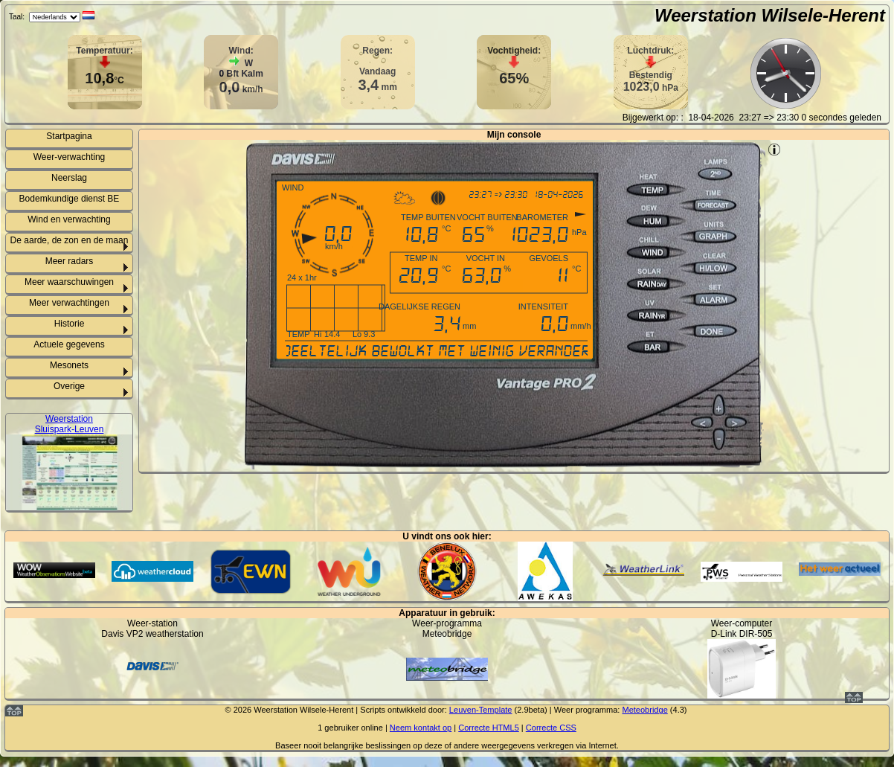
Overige (69, 386)
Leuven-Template (480, 709)
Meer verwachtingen (69, 303)
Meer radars (69, 261)
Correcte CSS (551, 727)
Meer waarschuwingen (69, 282)
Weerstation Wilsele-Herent (770, 15)
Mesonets (69, 365)
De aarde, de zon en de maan (69, 240)
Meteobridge (644, 709)
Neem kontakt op (420, 727)
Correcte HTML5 (488, 727)
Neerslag (69, 178)
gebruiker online (353, 727)
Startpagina (68, 136)
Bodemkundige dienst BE (69, 198)
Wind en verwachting (69, 219)
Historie (69, 323)
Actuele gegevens (68, 344)
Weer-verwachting (69, 157)
